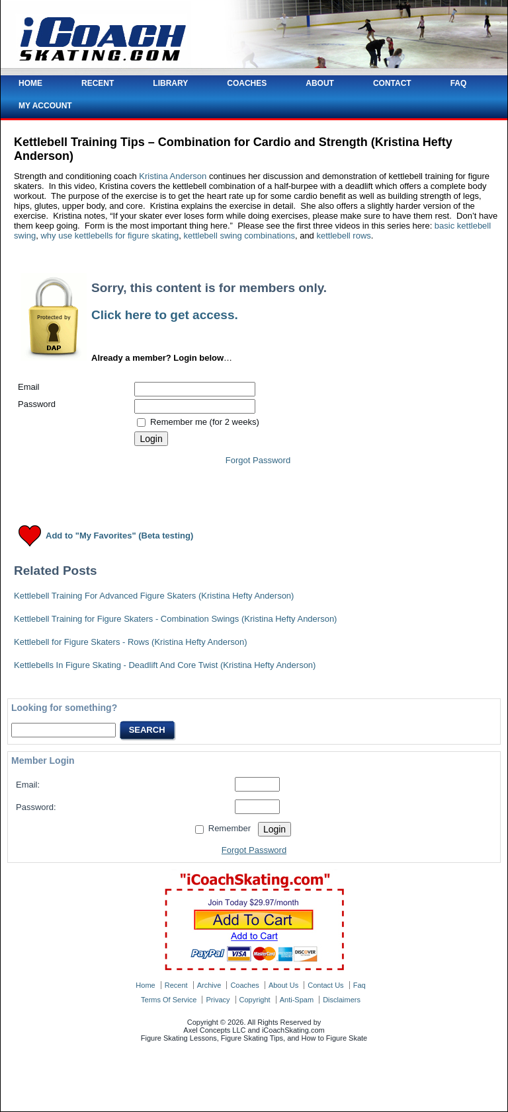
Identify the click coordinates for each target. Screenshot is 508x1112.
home (145, 985)
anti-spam (297, 1000)
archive (209, 985)
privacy (218, 1000)
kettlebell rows (343, 236)
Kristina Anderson (172, 176)
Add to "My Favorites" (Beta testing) (119, 536)
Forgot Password (258, 460)
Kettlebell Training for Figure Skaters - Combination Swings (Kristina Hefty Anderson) (175, 619)
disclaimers (341, 1000)
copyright (255, 1000)
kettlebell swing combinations (239, 236)
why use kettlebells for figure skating (109, 236)
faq (359, 985)
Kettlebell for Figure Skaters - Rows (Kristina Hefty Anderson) (130, 642)
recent (176, 985)
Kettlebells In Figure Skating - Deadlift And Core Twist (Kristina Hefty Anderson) (165, 665)
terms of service (168, 1000)
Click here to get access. (164, 315)
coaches (244, 985)
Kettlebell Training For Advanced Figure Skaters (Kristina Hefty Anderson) (154, 596)
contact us (325, 985)
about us (283, 985)
